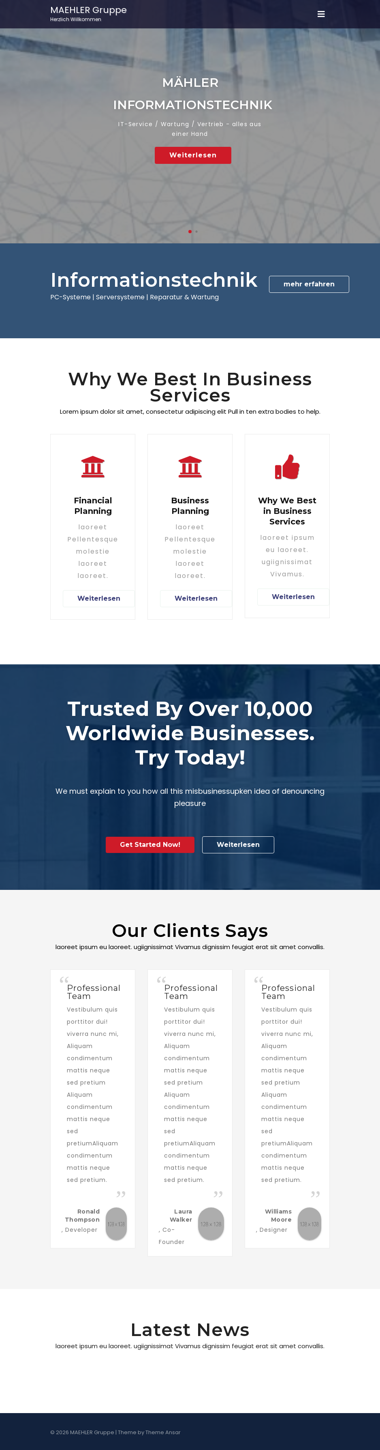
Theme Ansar (163, 1432)
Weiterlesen (193, 155)
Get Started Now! (150, 845)
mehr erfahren (309, 284)
